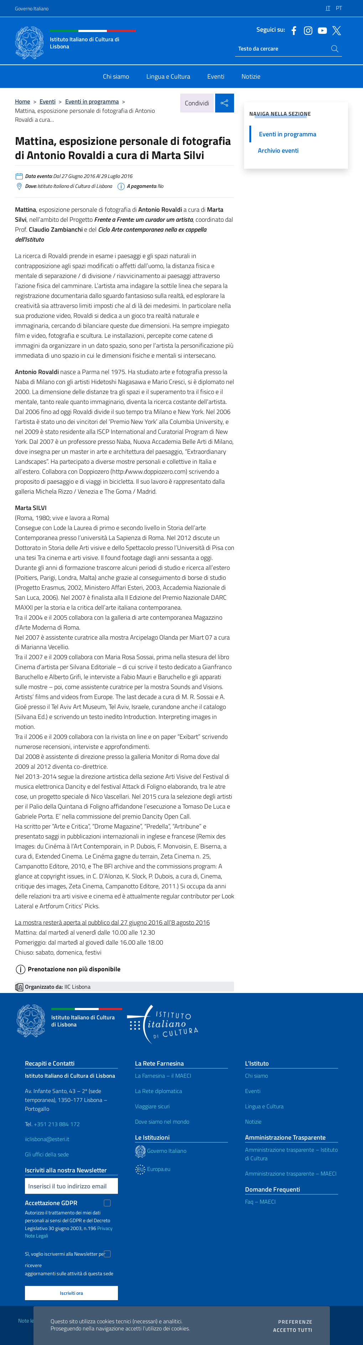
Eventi (48, 101)
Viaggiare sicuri (152, 1106)
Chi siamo (256, 1075)
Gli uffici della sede (47, 1154)
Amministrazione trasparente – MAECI (291, 1173)
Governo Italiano (31, 8)
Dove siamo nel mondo (162, 1121)
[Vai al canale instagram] (306, 30)
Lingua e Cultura (264, 1106)
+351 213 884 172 (57, 1124)
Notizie (253, 1121)
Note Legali (36, 1235)
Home (22, 101)
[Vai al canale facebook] (292, 30)
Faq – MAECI (260, 1201)
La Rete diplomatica (158, 1091)
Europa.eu (152, 1169)
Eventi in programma (92, 101)
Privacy (105, 1228)
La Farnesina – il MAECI (163, 1075)
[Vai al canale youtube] (320, 30)
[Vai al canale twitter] (335, 30)
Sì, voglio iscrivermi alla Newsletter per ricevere (65, 1255)
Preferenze (295, 1321)
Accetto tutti (292, 1330)
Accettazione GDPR (51, 1203)
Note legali (30, 1321)
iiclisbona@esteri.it (47, 1139)
